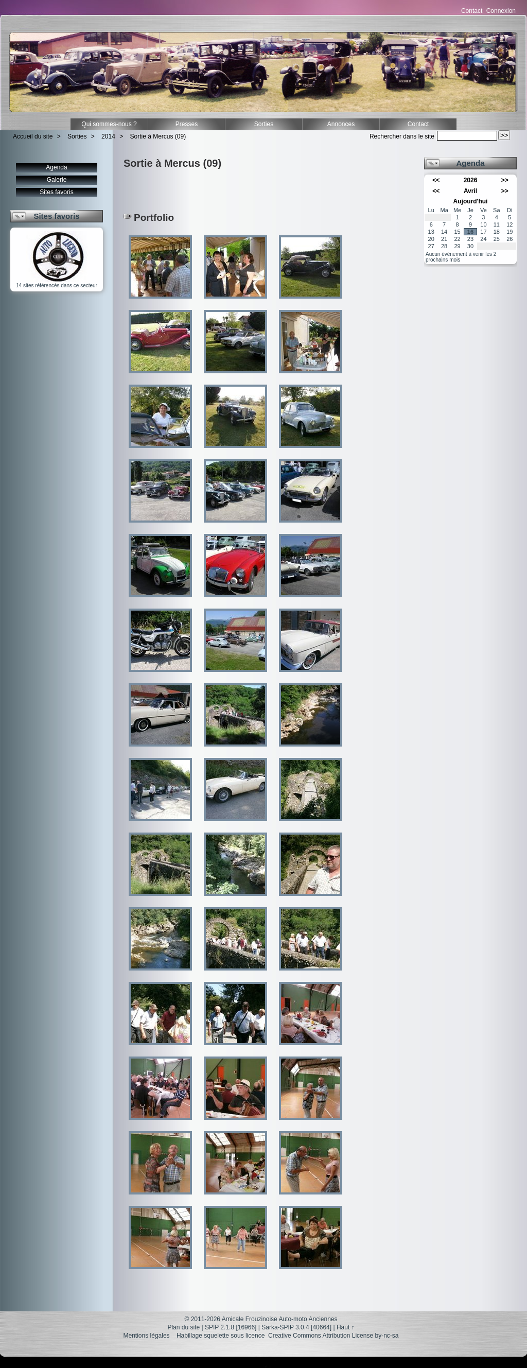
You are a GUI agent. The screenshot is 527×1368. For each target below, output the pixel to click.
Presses (186, 124)
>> (504, 180)
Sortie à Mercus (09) (158, 136)
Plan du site (183, 1327)
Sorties (263, 124)
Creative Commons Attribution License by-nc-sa (333, 1335)
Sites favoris (56, 192)
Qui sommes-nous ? (108, 124)
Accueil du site (32, 136)
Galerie (57, 179)
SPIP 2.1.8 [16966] (231, 1327)
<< (436, 180)
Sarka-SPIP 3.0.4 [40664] (296, 1327)
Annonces (341, 124)
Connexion (501, 10)
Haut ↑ (346, 1327)
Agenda (56, 167)
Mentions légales (147, 1335)
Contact (471, 10)
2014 (108, 136)
